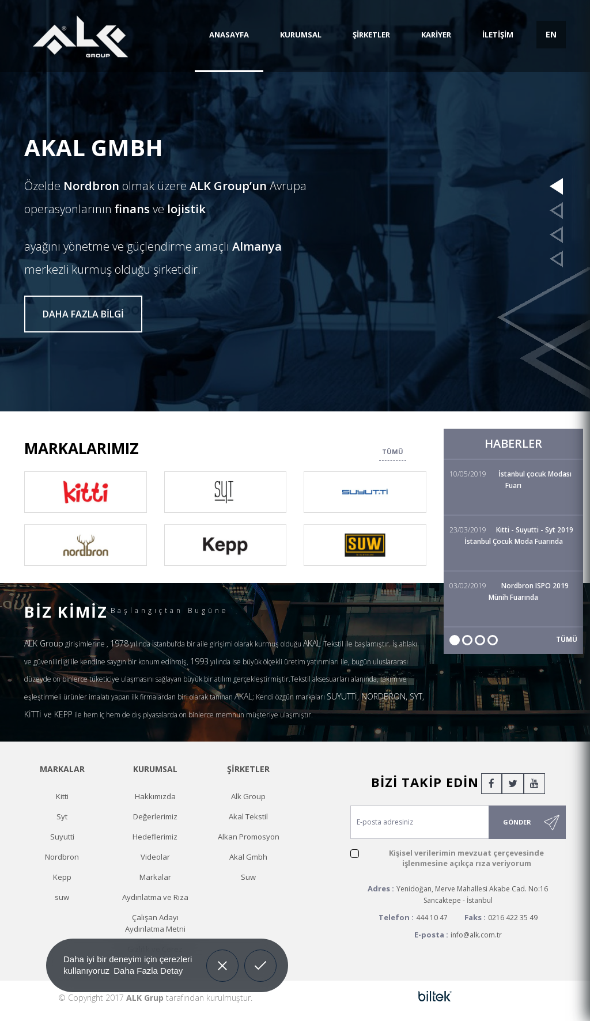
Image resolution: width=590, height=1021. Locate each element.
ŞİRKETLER (371, 34)
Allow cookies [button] (261, 957)
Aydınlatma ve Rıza (155, 897)
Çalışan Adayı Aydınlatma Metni (155, 923)
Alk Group (248, 796)
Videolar (155, 857)
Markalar (155, 877)
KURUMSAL (301, 34)
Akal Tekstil (248, 816)
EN (551, 34)
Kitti (62, 796)
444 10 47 (432, 917)
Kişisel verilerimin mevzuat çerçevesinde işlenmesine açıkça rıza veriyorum (466, 858)
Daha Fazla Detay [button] (148, 970)
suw (62, 897)
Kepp (62, 877)
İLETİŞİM (497, 34)
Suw (248, 877)
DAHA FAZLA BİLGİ (83, 314)
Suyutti (62, 836)
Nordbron (62, 857)
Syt (61, 816)
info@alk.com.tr (476, 935)
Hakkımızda (155, 796)
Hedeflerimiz (155, 836)
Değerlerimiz (155, 816)
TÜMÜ (392, 451)
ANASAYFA (229, 34)
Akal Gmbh (248, 857)
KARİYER (436, 34)
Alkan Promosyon (248, 836)
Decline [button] (222, 957)
